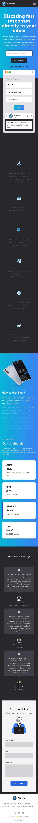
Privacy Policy (11, 804)
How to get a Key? (19, 67)
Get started (19, 60)
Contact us (5, 806)
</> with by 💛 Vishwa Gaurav (19, 817)
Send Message (19, 783)
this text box (22, 425)
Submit (19, 108)
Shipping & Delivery (27, 806)
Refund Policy (15, 806)
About (4, 804)
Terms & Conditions (24, 804)
